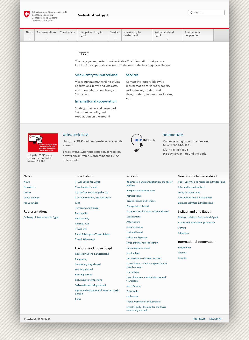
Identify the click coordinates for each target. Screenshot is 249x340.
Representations (46, 36)
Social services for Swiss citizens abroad (147, 211)
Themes (182, 252)
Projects (182, 258)
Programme (184, 247)
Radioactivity (82, 218)
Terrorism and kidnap (86, 208)
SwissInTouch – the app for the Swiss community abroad (146, 309)
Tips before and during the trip (91, 192)
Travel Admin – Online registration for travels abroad (147, 265)
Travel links (81, 229)
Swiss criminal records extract (142, 242)
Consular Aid (82, 223)
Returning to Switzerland (88, 280)
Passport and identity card (140, 190)
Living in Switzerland (189, 192)
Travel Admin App (85, 239)
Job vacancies (31, 203)
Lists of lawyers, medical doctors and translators (146, 279)
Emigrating (81, 259)
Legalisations (133, 216)
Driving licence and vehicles (141, 201)
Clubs (78, 299)
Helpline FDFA (173, 135)
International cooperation (198, 36)
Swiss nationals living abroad (90, 285)
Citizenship (132, 291)
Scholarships (132, 253)
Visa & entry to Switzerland (137, 36)
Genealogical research (138, 247)
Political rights (134, 195)
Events (27, 192)
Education (183, 232)
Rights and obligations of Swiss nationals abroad (97, 292)
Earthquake (81, 213)
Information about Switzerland (195, 197)
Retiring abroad (83, 274)
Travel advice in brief (86, 187)
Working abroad (84, 269)
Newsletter (30, 187)
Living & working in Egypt (93, 36)
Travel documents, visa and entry (93, 197)
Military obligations (136, 237)
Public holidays (31, 197)
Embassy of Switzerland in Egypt (41, 217)
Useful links (132, 272)
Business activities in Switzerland (195, 203)
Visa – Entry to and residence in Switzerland (201, 182)
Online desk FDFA (76, 135)
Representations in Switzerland (92, 253)
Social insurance (134, 227)
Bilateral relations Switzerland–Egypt (198, 217)
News (29, 36)
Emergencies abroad (137, 206)
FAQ (77, 203)
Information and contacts (191, 187)
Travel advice (67, 36)
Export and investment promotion (196, 222)
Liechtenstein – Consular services (143, 258)
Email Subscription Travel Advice (92, 234)
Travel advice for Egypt (87, 182)
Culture (182, 227)
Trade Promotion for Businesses (143, 301)
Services (114, 36)
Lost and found (134, 232)
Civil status (132, 296)
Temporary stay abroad (88, 264)
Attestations (133, 221)
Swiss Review (133, 286)
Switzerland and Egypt (168, 36)
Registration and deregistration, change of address (149, 184)
